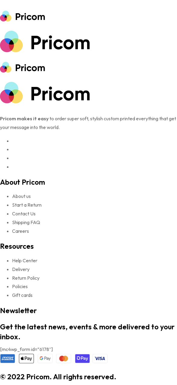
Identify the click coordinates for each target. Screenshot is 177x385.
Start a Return (27, 205)
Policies (20, 286)
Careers (20, 231)
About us (21, 196)
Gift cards (22, 295)
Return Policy (26, 278)
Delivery (21, 269)
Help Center (24, 260)
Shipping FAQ (26, 222)
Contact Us (24, 214)
